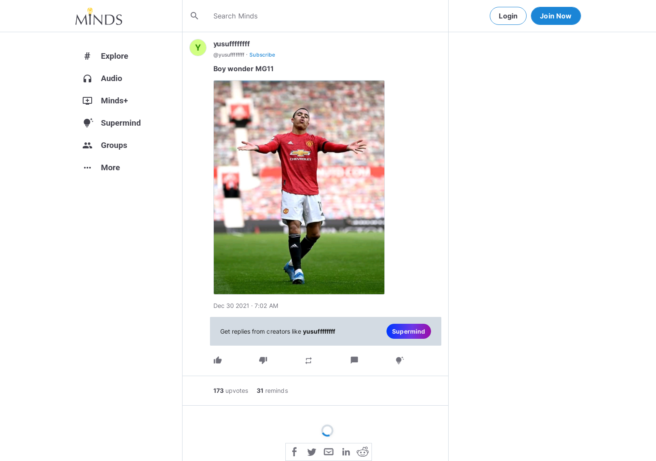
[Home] (98, 16)
